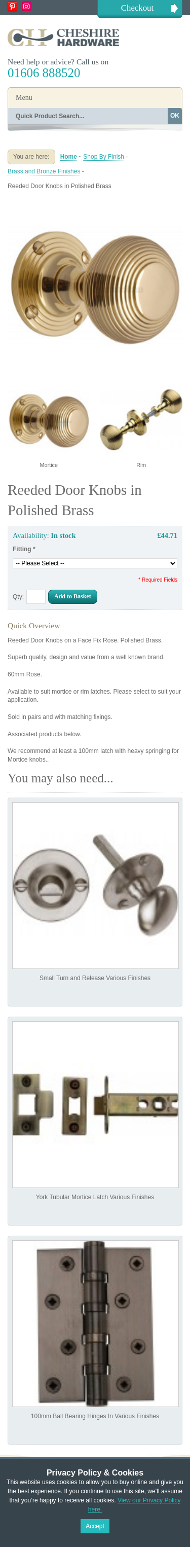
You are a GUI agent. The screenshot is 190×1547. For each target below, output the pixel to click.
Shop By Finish (103, 156)
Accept (95, 1526)
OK (174, 115)
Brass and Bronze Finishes (44, 171)
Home (68, 156)
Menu (24, 97)
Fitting (24, 549)
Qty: (18, 596)
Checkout (137, 8)
